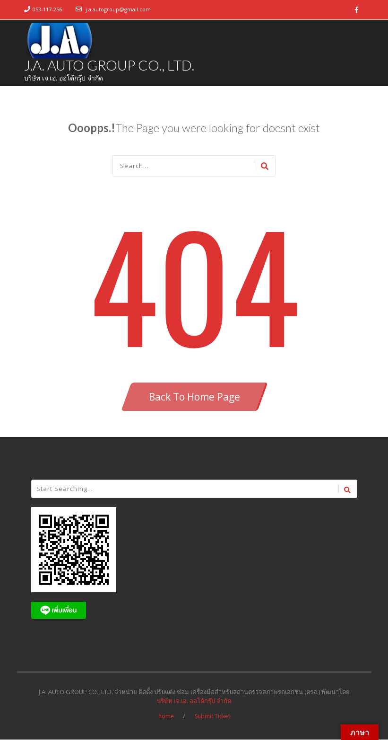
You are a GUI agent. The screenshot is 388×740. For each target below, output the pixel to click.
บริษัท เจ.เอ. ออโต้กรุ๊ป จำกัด (194, 701)
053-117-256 (47, 9)
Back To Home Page (194, 397)
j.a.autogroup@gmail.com (118, 9)
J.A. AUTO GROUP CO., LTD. (110, 65)
